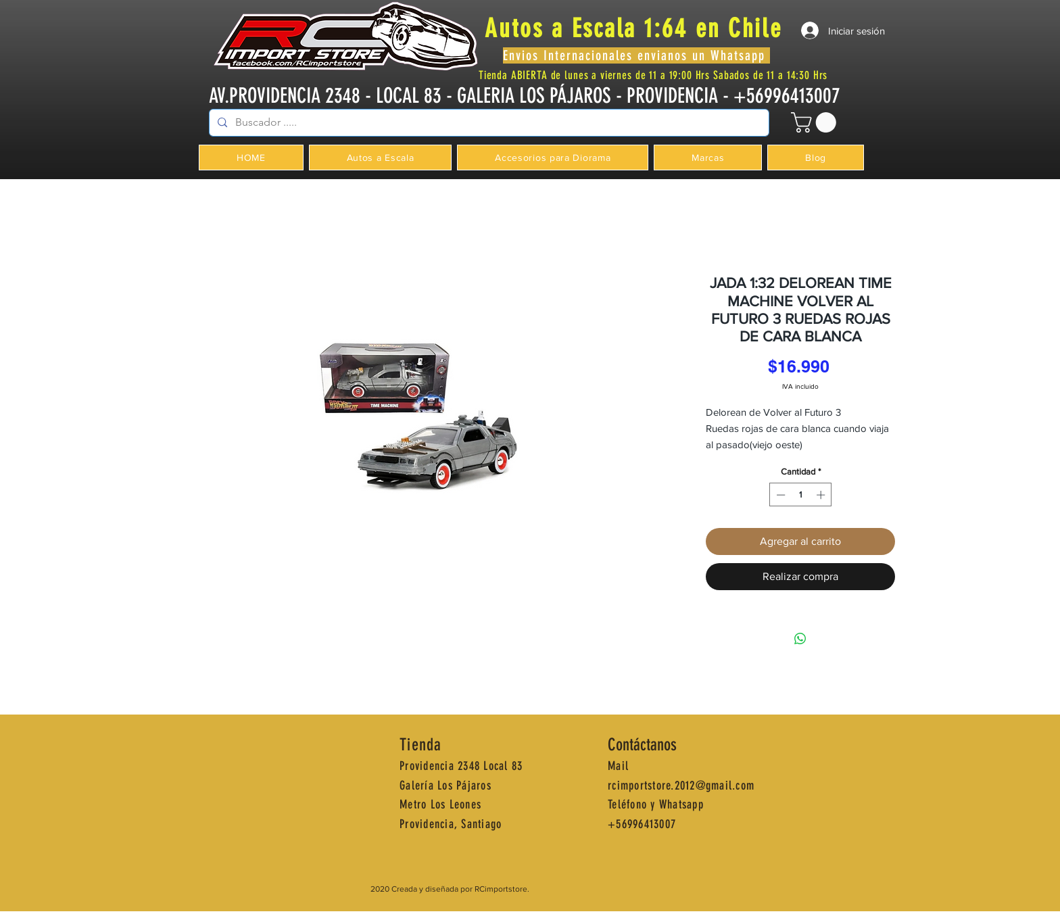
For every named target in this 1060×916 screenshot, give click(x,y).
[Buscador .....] (487, 123)
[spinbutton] (801, 494)
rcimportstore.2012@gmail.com (681, 785)
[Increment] (822, 494)
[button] (816, 122)
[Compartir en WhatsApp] (800, 639)
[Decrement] (779, 494)
